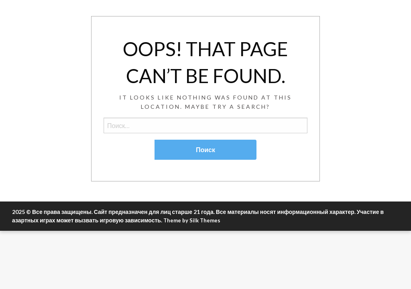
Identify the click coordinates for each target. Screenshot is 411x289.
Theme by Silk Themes (191, 220)
